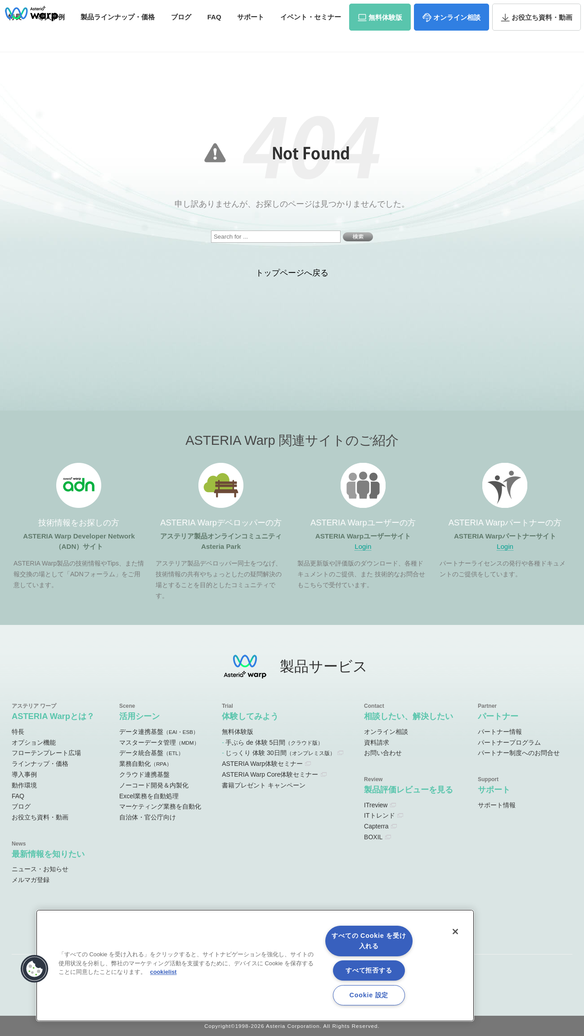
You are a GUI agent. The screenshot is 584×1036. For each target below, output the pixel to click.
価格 (118, 35)
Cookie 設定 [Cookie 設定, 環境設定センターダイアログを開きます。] (369, 995)
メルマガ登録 (30, 879)
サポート (250, 35)
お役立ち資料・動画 (40, 817)
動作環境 (24, 785)
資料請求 (495, 10)
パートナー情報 (500, 731)
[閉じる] (455, 931)
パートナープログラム (509, 742)
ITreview (375, 805)
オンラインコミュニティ (320, 11)
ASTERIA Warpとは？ (53, 716)
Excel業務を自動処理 (149, 796)
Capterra (376, 826)
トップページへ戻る (292, 272)
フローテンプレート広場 (46, 752)
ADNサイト (248, 11)
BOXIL (373, 837)
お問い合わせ (539, 10)
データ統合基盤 (151, 752)
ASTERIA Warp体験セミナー (262, 763)
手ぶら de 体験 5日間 (274, 742)
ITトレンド (379, 815)
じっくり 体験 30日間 (280, 752)
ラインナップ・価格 (40, 763)
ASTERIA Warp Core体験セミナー (270, 774)
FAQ (214, 35)
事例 (51, 35)
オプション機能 (34, 742)
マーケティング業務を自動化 (160, 806)
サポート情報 (497, 805)
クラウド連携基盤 (144, 774)
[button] (34, 969)
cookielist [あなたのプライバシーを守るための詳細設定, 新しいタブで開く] (163, 971)
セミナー (310, 35)
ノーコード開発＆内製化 (154, 785)
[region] (255, 965)
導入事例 (24, 774)
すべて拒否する (369, 970)
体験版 (385, 35)
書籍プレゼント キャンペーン (263, 785)
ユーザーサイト (396, 11)
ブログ (181, 35)
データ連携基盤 (158, 731)
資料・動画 (542, 35)
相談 (457, 35)
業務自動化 (145, 763)
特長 (18, 731)
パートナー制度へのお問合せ (519, 752)
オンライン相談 (386, 731)
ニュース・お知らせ (40, 869)
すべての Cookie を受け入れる (369, 941)
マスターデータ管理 (159, 742)
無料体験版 (237, 731)
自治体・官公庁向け (147, 817)
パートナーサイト (448, 11)
